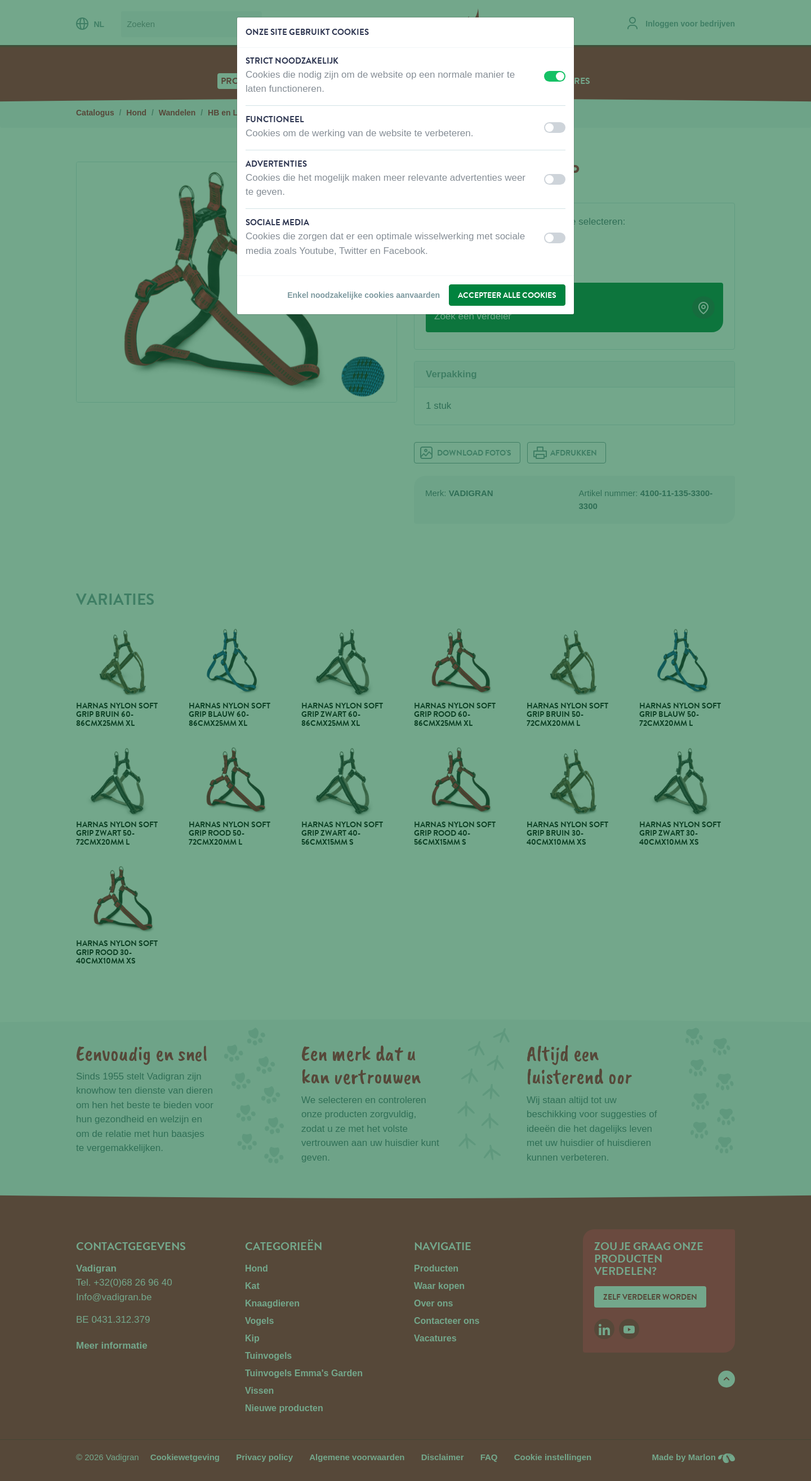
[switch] (554, 76)
